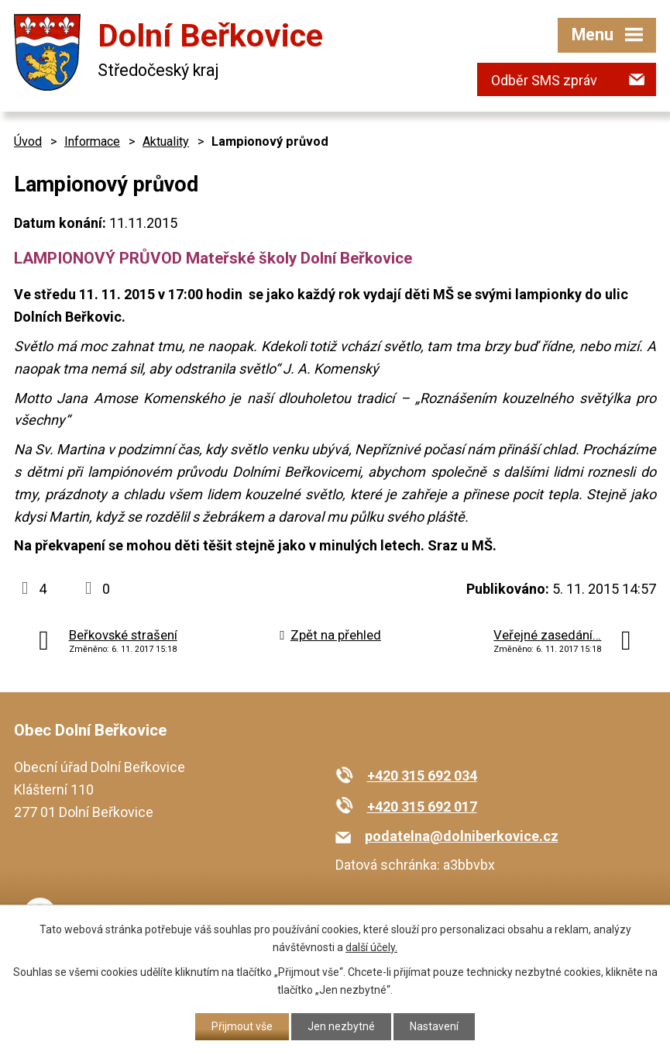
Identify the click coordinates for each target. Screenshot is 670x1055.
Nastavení (434, 1026)
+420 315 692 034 (422, 775)
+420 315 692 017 (422, 806)
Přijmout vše (242, 1026)
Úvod (28, 141)
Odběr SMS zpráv (544, 80)
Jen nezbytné (341, 1026)
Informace (92, 141)
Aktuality (166, 141)
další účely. (371, 947)
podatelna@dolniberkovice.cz (461, 836)
